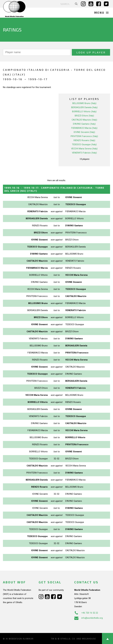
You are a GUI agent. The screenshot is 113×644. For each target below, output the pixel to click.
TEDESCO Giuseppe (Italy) (84, 144)
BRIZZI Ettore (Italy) (84, 115)
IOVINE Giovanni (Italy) (84, 132)
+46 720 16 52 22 (86, 612)
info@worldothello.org (88, 618)
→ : (54, 189)
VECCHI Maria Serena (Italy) (84, 148)
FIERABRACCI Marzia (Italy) (84, 128)
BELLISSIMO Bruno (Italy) (84, 103)
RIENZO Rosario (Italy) (84, 140)
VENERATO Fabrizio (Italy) (84, 152)
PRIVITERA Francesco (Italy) (84, 136)
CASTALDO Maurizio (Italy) (84, 119)
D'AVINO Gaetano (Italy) (84, 124)
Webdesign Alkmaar (21, 639)
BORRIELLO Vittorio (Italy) (84, 111)
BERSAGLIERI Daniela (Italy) (84, 107)
